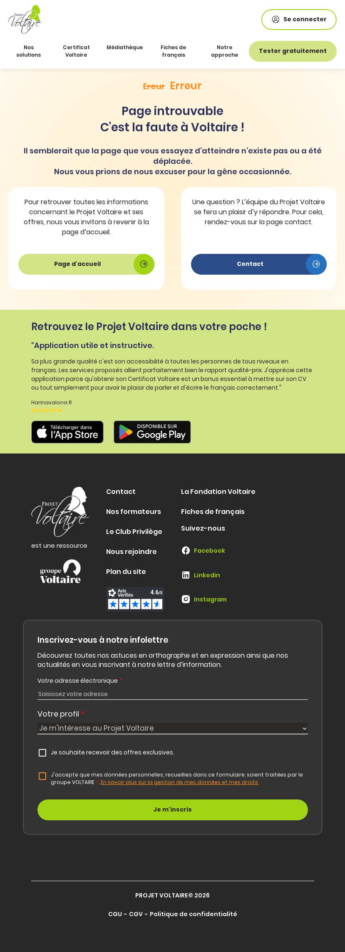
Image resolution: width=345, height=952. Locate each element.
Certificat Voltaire (76, 51)
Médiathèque (125, 47)
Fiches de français (173, 51)
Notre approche (224, 51)
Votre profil (60, 714)
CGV (136, 914)
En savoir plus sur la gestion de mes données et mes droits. (180, 782)
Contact (121, 491)
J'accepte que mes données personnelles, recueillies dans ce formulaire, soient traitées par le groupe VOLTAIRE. (177, 778)
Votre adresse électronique (79, 680)
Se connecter (299, 19)
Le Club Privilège (134, 531)
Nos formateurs (133, 511)
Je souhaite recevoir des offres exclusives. (112, 752)
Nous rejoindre (131, 551)
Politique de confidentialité (193, 914)
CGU (115, 914)
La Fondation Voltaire (218, 491)
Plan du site (126, 571)
